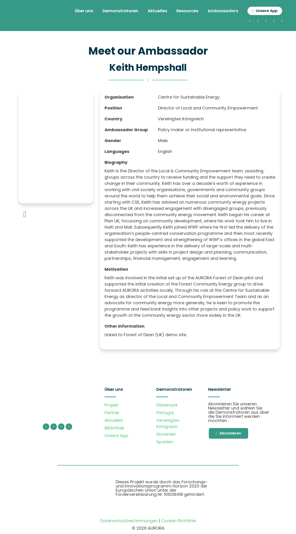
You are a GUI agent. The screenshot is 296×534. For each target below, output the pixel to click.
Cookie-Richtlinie (178, 521)
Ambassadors (220, 11)
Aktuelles (155, 11)
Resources (185, 11)
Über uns (81, 11)
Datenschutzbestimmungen (129, 521)
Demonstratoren (118, 11)
